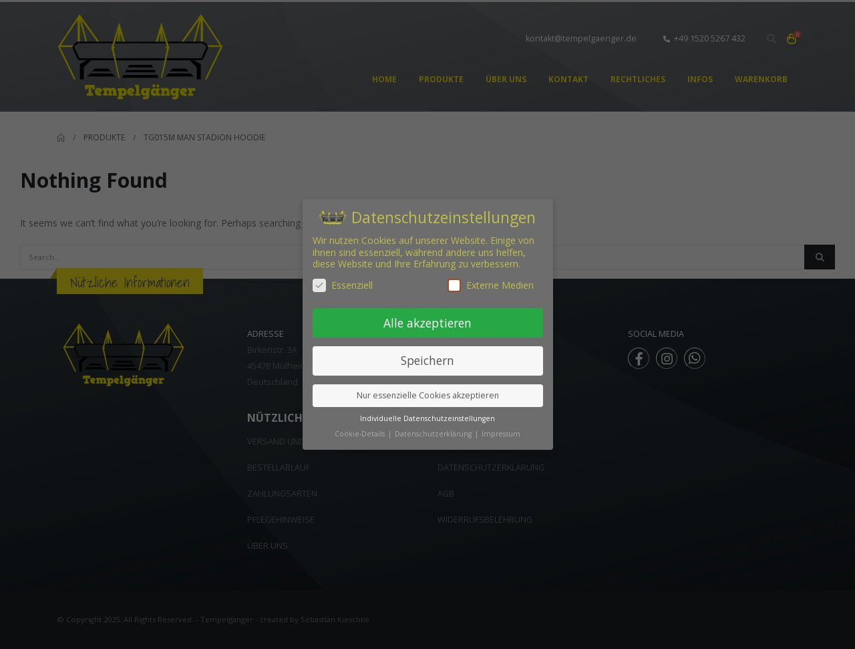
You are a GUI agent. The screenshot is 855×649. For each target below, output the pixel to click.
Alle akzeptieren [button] (427, 323)
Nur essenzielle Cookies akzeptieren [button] (428, 395)
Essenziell (343, 285)
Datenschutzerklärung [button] (434, 433)
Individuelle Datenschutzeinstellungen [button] (427, 418)
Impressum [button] (501, 433)
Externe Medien (491, 285)
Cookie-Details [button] (361, 433)
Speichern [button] (427, 360)
